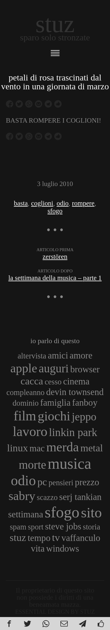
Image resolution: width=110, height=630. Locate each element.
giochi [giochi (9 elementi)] (54, 416)
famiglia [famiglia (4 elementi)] (55, 402)
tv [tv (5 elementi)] (56, 537)
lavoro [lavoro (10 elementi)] (30, 431)
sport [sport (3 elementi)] (35, 526)
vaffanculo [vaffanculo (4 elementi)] (80, 538)
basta (21, 203)
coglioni (42, 203)
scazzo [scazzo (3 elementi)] (47, 497)
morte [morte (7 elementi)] (32, 464)
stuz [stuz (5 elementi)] (18, 537)
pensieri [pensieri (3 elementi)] (61, 482)
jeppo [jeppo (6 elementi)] (84, 416)
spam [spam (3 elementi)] (18, 526)
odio (63, 203)
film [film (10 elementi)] (24, 415)
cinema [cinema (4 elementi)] (76, 381)
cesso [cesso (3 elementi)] (53, 381)
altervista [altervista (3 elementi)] (32, 355)
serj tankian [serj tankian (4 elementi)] (80, 497)
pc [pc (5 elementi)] (42, 481)
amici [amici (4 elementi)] (58, 355)
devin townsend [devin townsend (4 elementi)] (75, 392)
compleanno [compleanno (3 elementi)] (25, 392)
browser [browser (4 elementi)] (84, 369)
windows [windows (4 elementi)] (62, 548)
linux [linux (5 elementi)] (17, 447)
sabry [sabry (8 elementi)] (22, 496)
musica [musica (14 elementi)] (70, 463)
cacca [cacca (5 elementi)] (32, 380)
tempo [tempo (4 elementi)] (39, 538)
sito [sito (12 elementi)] (91, 512)
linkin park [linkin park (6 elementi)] (73, 432)
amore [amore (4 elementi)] (81, 355)
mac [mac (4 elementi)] (37, 448)
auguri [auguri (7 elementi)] (54, 368)
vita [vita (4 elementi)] (38, 548)
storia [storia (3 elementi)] (91, 526)
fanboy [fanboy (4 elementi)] (84, 402)
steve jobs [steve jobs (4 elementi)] (63, 526)
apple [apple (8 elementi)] (23, 368)
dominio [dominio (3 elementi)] (26, 403)
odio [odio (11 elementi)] (23, 480)
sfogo (55, 211)
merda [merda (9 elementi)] (62, 447)
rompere (83, 203)
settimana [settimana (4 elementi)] (25, 514)
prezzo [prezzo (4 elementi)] (87, 482)
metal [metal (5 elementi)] (91, 447)
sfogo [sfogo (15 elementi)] (62, 512)
